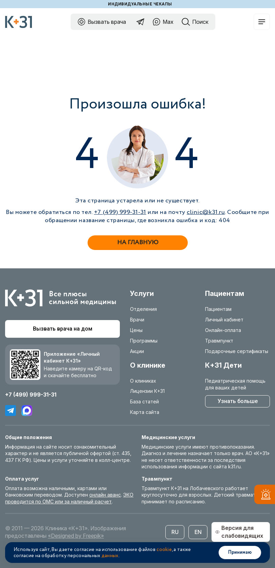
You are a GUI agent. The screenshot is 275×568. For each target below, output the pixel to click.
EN (198, 532)
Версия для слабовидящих (239, 531)
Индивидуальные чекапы (140, 4)
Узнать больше (238, 401)
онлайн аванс (105, 495)
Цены (136, 330)
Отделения (143, 309)
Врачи (137, 319)
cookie (164, 549)
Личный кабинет (224, 319)
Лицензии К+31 (147, 391)
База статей (144, 401)
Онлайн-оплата (223, 330)
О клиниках (143, 381)
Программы (144, 341)
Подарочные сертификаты (236, 351)
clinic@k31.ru (206, 212)
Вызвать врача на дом (62, 328)
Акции (137, 351)
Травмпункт (219, 341)
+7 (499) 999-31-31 (120, 212)
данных (110, 555)
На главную (137, 242)
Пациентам (218, 309)
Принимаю (240, 552)
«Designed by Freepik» (76, 535)
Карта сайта (144, 412)
